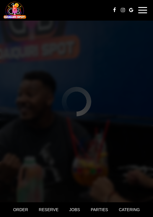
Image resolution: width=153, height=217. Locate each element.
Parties (99, 209)
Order (20, 209)
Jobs (74, 209)
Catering (129, 209)
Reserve (48, 209)
